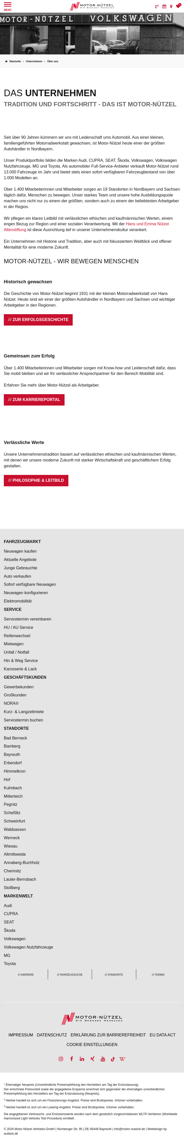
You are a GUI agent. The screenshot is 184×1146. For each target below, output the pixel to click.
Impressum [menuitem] (20, 1035)
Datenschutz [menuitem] (52, 1035)
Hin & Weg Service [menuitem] (21, 660)
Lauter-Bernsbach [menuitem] (20, 879)
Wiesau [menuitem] (10, 846)
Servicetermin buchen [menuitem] (23, 720)
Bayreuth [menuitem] (12, 754)
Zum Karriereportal (36, 399)
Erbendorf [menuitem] (13, 763)
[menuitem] (157, 6)
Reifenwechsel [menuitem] (17, 636)
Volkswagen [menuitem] (14, 939)
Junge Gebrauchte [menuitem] (20, 568)
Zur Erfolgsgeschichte (41, 319)
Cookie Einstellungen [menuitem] (92, 1044)
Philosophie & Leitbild (38, 480)
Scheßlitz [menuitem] (12, 813)
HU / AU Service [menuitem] (18, 627)
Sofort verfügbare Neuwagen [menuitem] (30, 584)
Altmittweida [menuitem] (15, 854)
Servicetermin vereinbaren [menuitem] (27, 619)
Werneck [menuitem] (12, 838)
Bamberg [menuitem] (12, 746)
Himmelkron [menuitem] (14, 771)
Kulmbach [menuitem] (13, 788)
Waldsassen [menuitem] (15, 829)
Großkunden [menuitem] (15, 695)
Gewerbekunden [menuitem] (19, 687)
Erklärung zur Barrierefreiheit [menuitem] (108, 1035)
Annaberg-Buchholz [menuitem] (22, 862)
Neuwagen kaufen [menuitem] (20, 551)
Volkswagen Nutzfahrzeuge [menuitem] (28, 947)
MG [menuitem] (7, 955)
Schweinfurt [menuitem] (14, 821)
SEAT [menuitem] (9, 922)
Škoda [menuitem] (9, 930)
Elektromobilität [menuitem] (18, 601)
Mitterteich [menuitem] (13, 796)
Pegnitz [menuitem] (10, 804)
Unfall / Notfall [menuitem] (16, 652)
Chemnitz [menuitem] (12, 871)
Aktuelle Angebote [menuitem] (20, 559)
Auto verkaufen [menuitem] (17, 576)
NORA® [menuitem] (12, 703)
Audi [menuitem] (8, 905)
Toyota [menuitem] (10, 963)
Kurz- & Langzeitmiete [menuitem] (24, 712)
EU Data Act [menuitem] (163, 1035)
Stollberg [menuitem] (12, 888)
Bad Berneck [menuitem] (15, 738)
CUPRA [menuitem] (11, 914)
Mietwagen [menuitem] (13, 644)
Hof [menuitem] (7, 779)
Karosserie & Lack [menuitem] (20, 669)
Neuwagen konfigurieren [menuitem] (26, 593)
